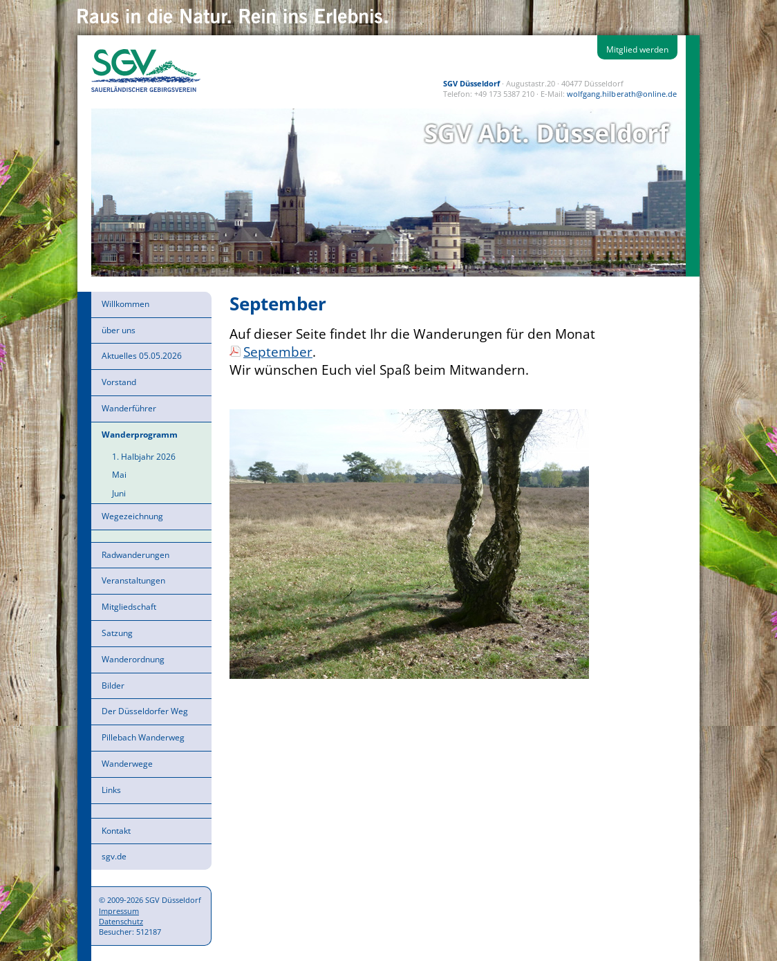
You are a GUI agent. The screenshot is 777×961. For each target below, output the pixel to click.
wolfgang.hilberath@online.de (622, 93)
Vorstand (119, 382)
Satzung (117, 633)
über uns (118, 330)
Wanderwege (127, 763)
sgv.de (114, 856)
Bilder (113, 685)
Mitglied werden (637, 49)
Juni (119, 493)
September (277, 351)
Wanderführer (129, 408)
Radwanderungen (135, 555)
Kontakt (116, 831)
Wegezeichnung (132, 516)
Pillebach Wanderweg (143, 737)
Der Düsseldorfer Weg (145, 711)
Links (111, 790)
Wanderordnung (133, 659)
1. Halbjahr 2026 (144, 457)
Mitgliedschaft (129, 607)
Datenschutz (121, 921)
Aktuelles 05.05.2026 (142, 356)
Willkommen (125, 304)
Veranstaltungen (133, 580)
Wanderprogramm (140, 434)
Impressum (119, 911)
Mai (119, 474)
